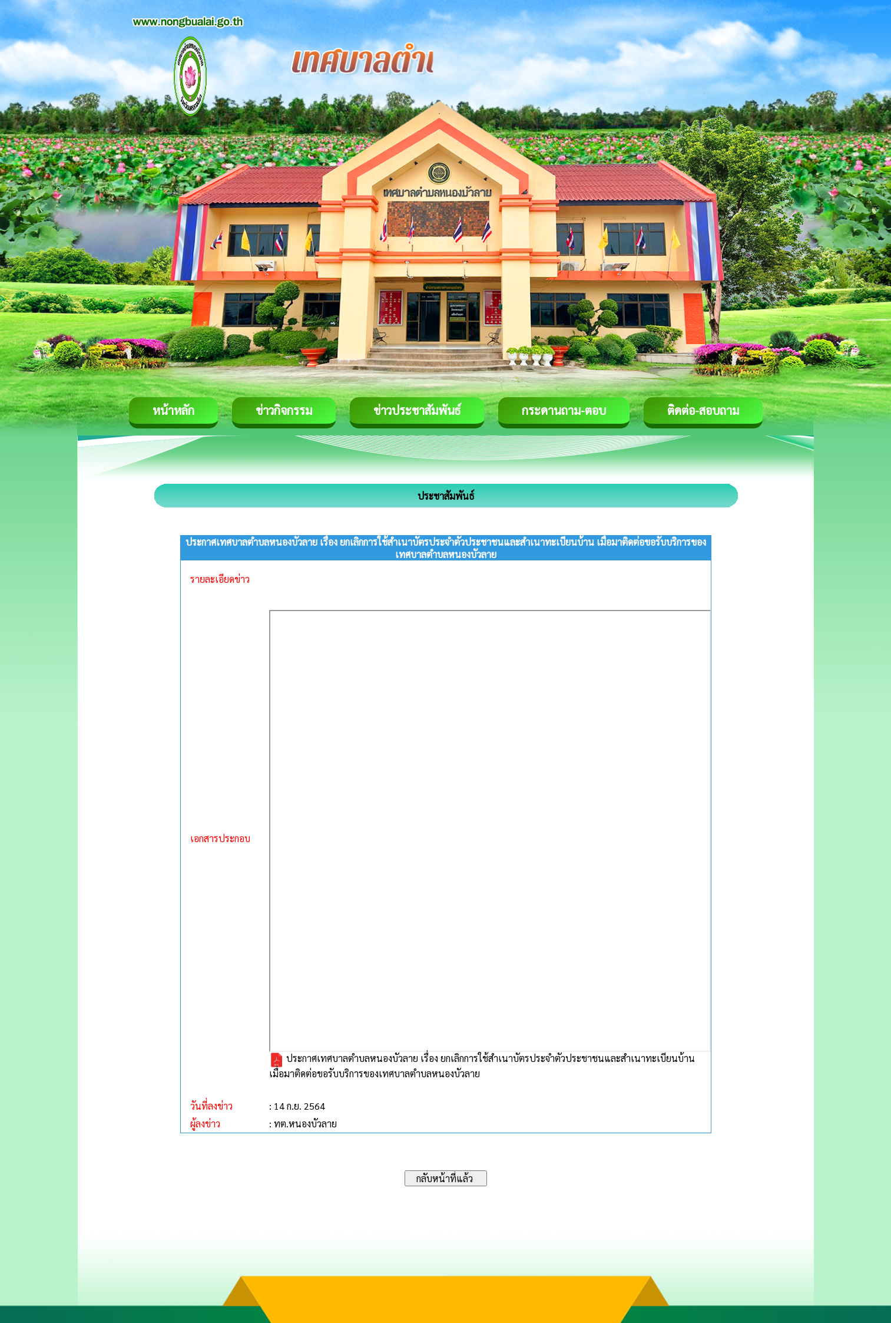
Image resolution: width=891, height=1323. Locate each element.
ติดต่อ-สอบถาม (703, 410)
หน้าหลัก (173, 410)
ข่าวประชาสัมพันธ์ (417, 410)
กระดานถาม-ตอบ (564, 410)
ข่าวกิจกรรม (284, 410)
